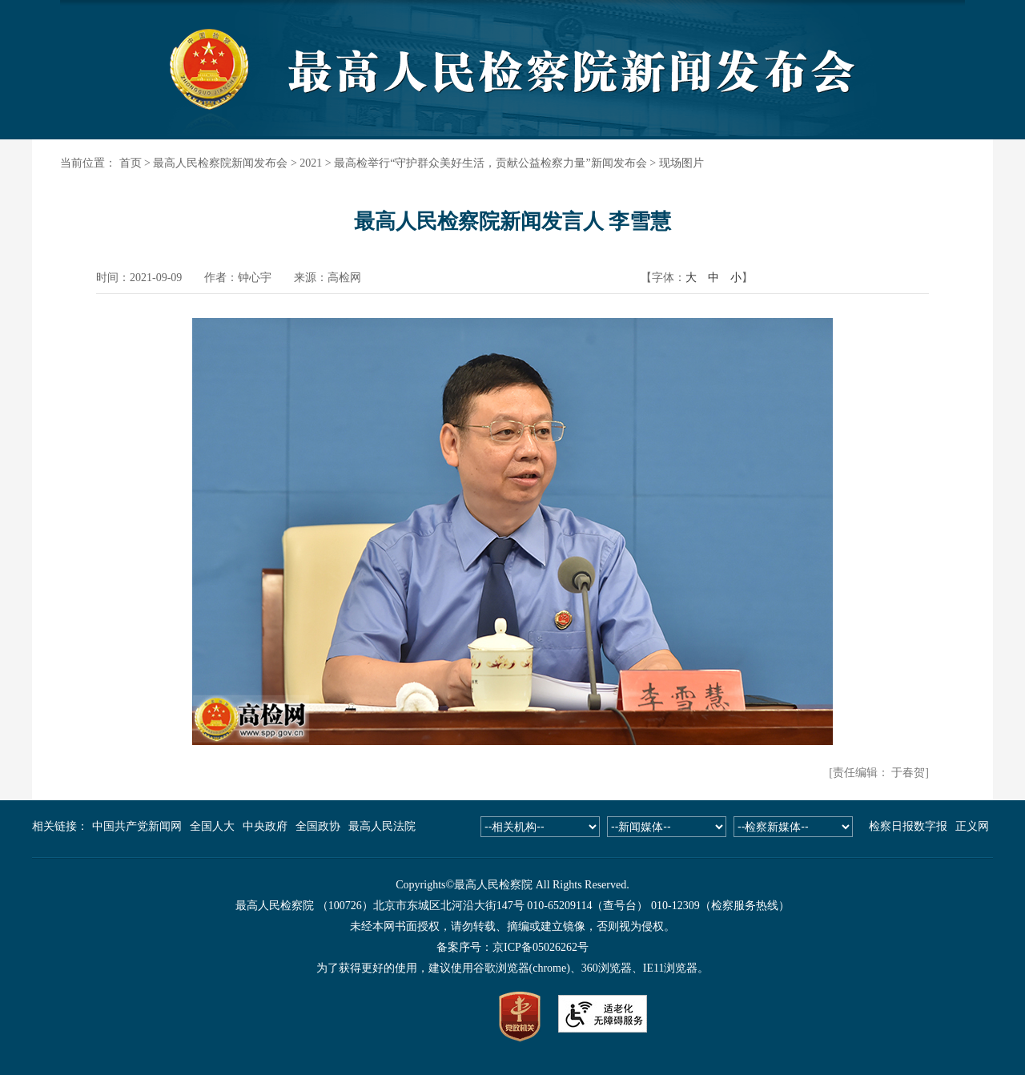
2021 (310, 163)
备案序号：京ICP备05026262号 (512, 947)
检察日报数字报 (908, 826)
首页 (130, 163)
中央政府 (265, 826)
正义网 (972, 826)
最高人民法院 (382, 826)
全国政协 (317, 826)
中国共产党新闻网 (137, 826)
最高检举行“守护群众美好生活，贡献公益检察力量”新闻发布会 (490, 163)
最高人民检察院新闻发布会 (220, 163)
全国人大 (212, 826)
